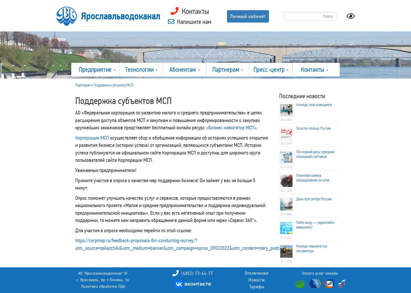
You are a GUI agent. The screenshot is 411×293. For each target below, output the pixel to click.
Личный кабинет (248, 16)
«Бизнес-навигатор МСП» (231, 127)
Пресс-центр (271, 70)
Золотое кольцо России (313, 128)
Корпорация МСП (92, 138)
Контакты (314, 70)
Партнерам (227, 70)
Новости (256, 280)
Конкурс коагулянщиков (314, 104)
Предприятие (97, 70)
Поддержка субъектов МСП (113, 85)
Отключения (257, 273)
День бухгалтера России (314, 199)
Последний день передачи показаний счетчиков (315, 154)
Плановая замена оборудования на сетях (312, 178)
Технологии (141, 70)
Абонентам (184, 70)
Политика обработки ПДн (103, 286)
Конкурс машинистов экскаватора (311, 248)
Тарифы (256, 287)
